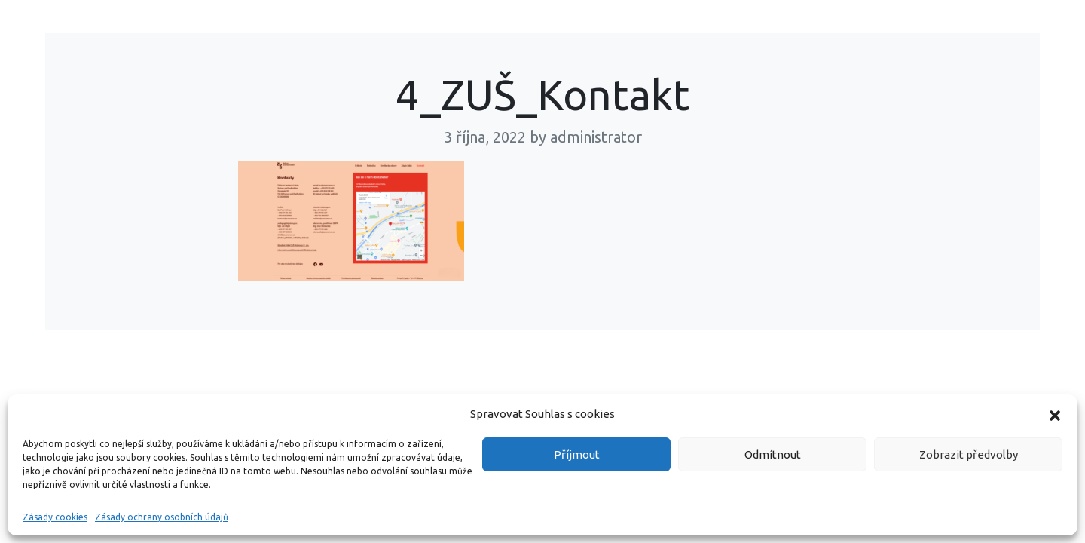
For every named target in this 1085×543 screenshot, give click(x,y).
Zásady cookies (55, 517)
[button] (1054, 414)
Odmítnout (772, 454)
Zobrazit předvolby (968, 454)
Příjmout (577, 454)
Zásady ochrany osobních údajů (161, 517)
